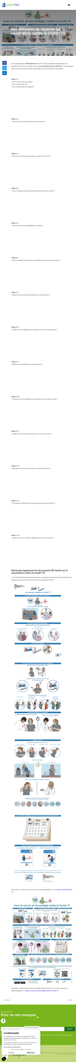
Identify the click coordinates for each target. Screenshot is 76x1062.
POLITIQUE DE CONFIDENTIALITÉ (64, 1053)
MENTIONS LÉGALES (45, 1053)
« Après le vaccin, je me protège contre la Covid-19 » (41, 991)
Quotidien (39, 37)
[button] (69, 5)
